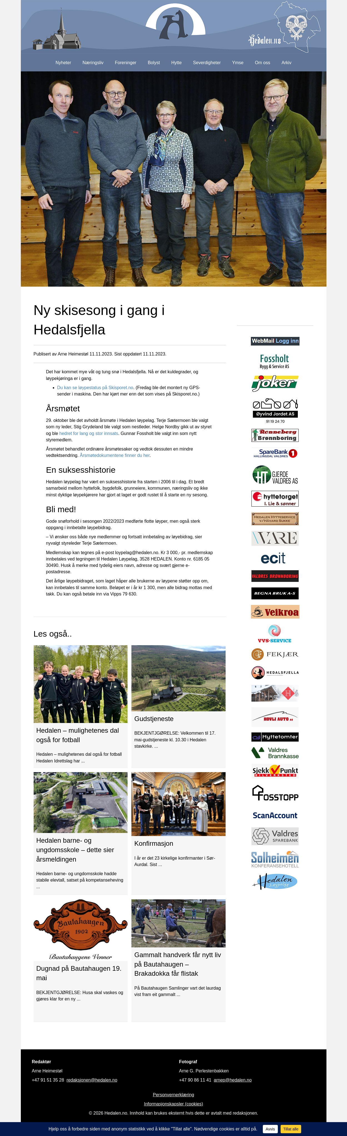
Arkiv (287, 62)
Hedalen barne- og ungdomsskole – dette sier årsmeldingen (75, 850)
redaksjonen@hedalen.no (92, 1080)
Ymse (237, 62)
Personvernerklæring (173, 1094)
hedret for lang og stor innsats (88, 433)
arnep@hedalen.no (233, 1080)
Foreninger (125, 62)
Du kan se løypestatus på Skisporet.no (95, 387)
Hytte (176, 62)
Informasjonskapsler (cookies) (173, 1104)
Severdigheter (207, 62)
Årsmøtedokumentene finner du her (114, 455)
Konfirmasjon (153, 843)
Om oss (262, 62)
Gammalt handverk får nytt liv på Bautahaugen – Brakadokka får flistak (177, 964)
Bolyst (154, 62)
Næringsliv (93, 62)
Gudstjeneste (153, 718)
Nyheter (63, 62)
